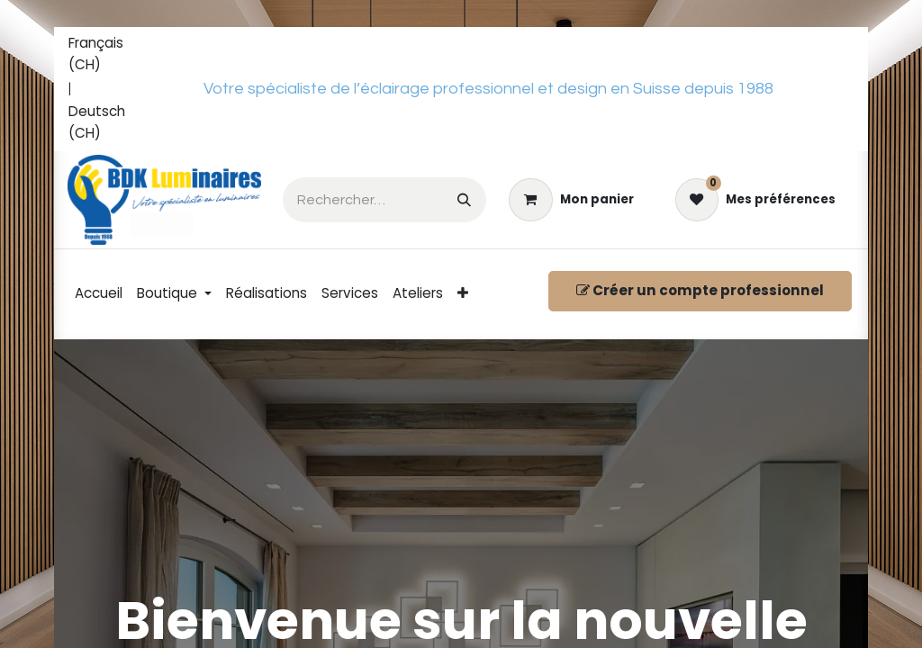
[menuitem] (103, 55)
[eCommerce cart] (571, 200)
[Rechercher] (464, 199)
